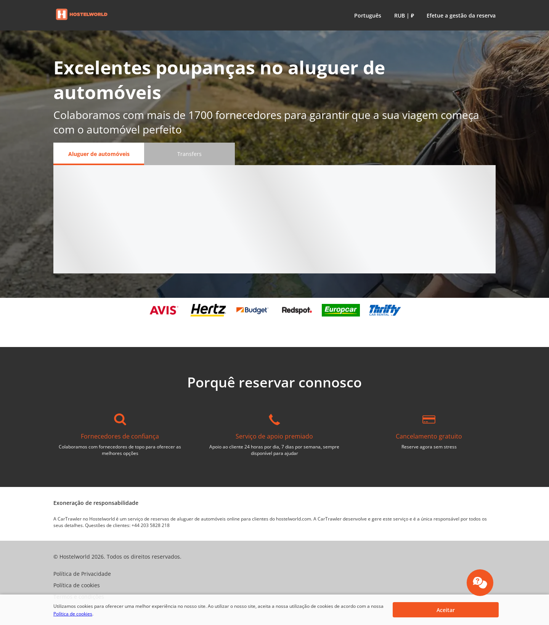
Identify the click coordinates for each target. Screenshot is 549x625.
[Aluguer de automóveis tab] (98, 154)
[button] (366, 15)
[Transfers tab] (189, 154)
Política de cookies (72, 614)
